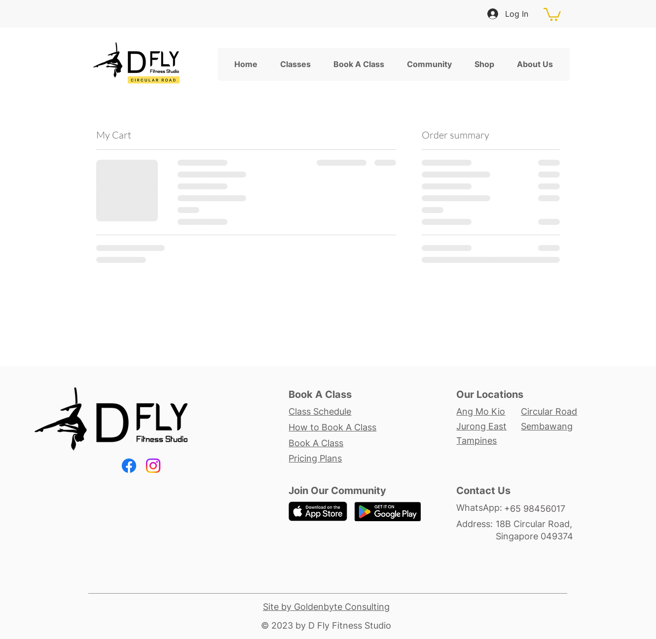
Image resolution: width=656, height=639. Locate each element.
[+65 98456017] (540, 508)
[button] (552, 13)
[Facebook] (129, 465)
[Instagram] (153, 465)
